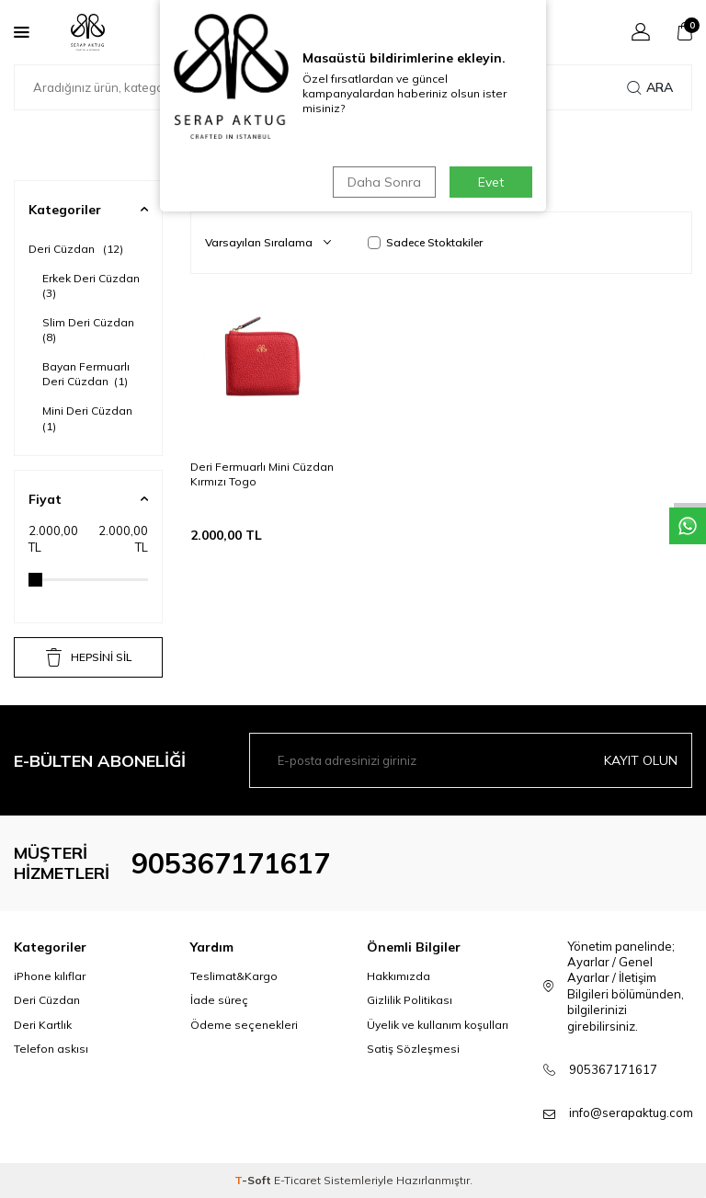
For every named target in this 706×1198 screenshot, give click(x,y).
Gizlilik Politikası (409, 1000)
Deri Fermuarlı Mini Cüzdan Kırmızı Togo (262, 474)
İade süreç (219, 1000)
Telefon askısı (51, 1048)
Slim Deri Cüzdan (89, 329)
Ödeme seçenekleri (244, 1025)
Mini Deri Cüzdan (88, 418)
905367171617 (230, 863)
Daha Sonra (384, 182)
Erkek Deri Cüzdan (92, 285)
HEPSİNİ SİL (88, 657)
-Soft (254, 1180)
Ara (650, 87)
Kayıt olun (641, 760)
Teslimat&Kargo (234, 976)
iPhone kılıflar (49, 976)
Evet (491, 182)
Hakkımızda (398, 976)
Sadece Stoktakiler (425, 242)
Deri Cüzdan (75, 249)
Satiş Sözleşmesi (413, 1048)
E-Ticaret (297, 1180)
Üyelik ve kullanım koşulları (437, 1025)
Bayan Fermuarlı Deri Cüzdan (86, 373)
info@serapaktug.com (631, 1112)
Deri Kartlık (43, 1025)
